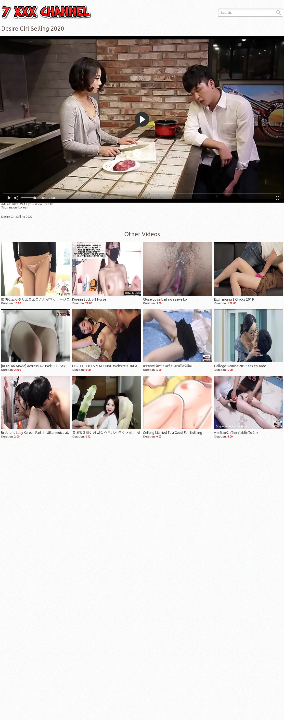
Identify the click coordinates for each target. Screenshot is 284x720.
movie (13, 207)
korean (23, 207)
